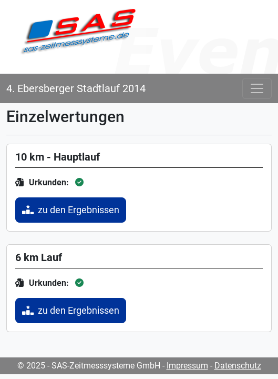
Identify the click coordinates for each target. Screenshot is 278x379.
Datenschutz (237, 366)
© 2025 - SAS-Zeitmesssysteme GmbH (88, 366)
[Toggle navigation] (257, 88)
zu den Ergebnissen (70, 210)
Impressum (187, 366)
